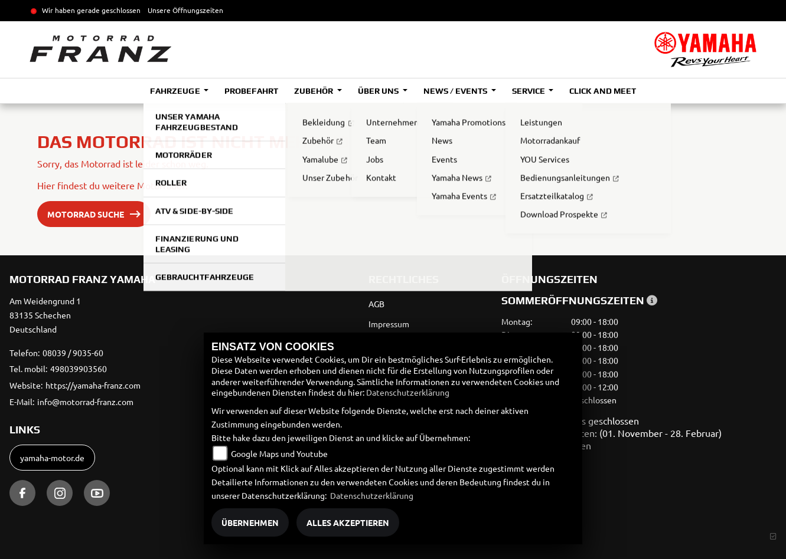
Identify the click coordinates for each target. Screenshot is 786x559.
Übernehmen (250, 522)
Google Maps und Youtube (279, 453)
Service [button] (529, 91)
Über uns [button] (379, 91)
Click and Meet (602, 91)
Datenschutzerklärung (407, 392)
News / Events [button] (456, 91)
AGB (376, 303)
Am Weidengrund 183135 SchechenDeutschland (45, 314)
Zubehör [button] (314, 91)
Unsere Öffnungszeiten (185, 10)
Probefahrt (251, 91)
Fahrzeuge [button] (175, 91)
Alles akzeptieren (347, 522)
